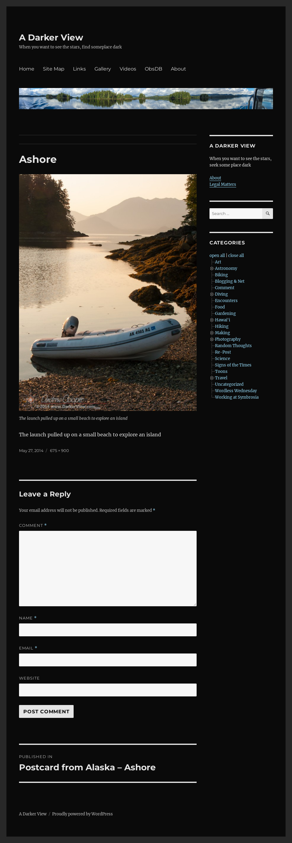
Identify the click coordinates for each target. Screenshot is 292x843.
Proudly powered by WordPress (82, 814)
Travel (221, 378)
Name (28, 618)
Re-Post (223, 352)
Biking (221, 275)
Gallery (102, 69)
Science (222, 358)
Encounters (226, 300)
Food (220, 307)
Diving (221, 294)
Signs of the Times (233, 365)
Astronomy (226, 268)
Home (26, 69)
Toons (221, 371)
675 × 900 (59, 450)
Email (28, 648)
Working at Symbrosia (237, 397)
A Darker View (51, 37)
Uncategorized (229, 384)
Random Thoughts (233, 345)
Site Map (53, 69)
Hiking (222, 326)
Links (79, 69)
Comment (33, 525)
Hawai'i (222, 320)
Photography (227, 339)
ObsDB (153, 69)
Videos (128, 69)
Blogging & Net (229, 281)
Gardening (225, 313)
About (178, 69)
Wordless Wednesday (236, 390)
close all (236, 255)
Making (222, 332)
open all (217, 255)
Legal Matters (222, 184)
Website (29, 678)
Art (218, 262)
